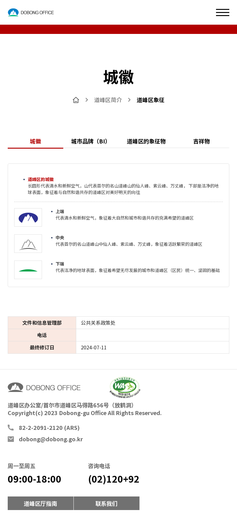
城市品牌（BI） (90, 141)
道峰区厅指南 (40, 503)
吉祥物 (201, 141)
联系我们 (106, 503)
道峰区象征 (150, 100)
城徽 (35, 141)
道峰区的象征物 (146, 141)
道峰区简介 (108, 100)
